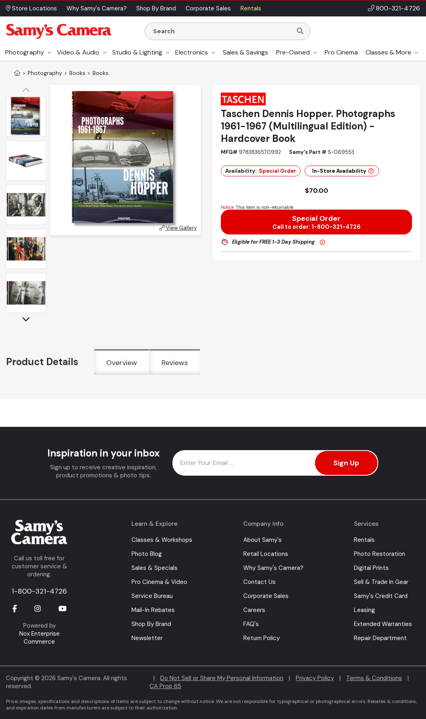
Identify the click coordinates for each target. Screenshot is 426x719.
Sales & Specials (154, 568)
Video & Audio (78, 52)
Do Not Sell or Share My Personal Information (221, 678)
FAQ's (251, 624)
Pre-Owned (293, 52)
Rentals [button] (250, 8)
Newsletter (147, 638)
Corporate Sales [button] (208, 8)
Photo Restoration (379, 554)
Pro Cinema (341, 52)
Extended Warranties (383, 624)
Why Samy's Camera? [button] (97, 8)
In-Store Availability (343, 171)
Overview (121, 363)
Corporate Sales (266, 596)
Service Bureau (152, 596)
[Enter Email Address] (275, 463)
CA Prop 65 (165, 686)
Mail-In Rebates (153, 610)
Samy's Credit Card (381, 596)
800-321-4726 (398, 8)
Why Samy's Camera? (273, 568)
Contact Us (259, 582)
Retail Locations (265, 554)
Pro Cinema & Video (159, 582)
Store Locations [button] (31, 8)
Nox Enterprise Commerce (39, 638)
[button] (28, 91)
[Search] (300, 31)
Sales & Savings (245, 52)
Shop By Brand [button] (156, 8)
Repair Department (380, 638)
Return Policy (261, 638)
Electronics (191, 52)
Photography (24, 52)
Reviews (175, 363)
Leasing (364, 610)
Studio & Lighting (137, 52)
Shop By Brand (151, 624)
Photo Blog (146, 554)
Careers (254, 610)
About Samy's (262, 540)
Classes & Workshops (161, 540)
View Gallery (178, 227)
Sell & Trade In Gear (381, 582)
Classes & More (388, 52)
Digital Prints (371, 568)
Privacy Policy (315, 678)
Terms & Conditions (374, 678)
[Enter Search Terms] (222, 31)
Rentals (364, 540)
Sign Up (346, 463)
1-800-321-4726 (39, 591)
